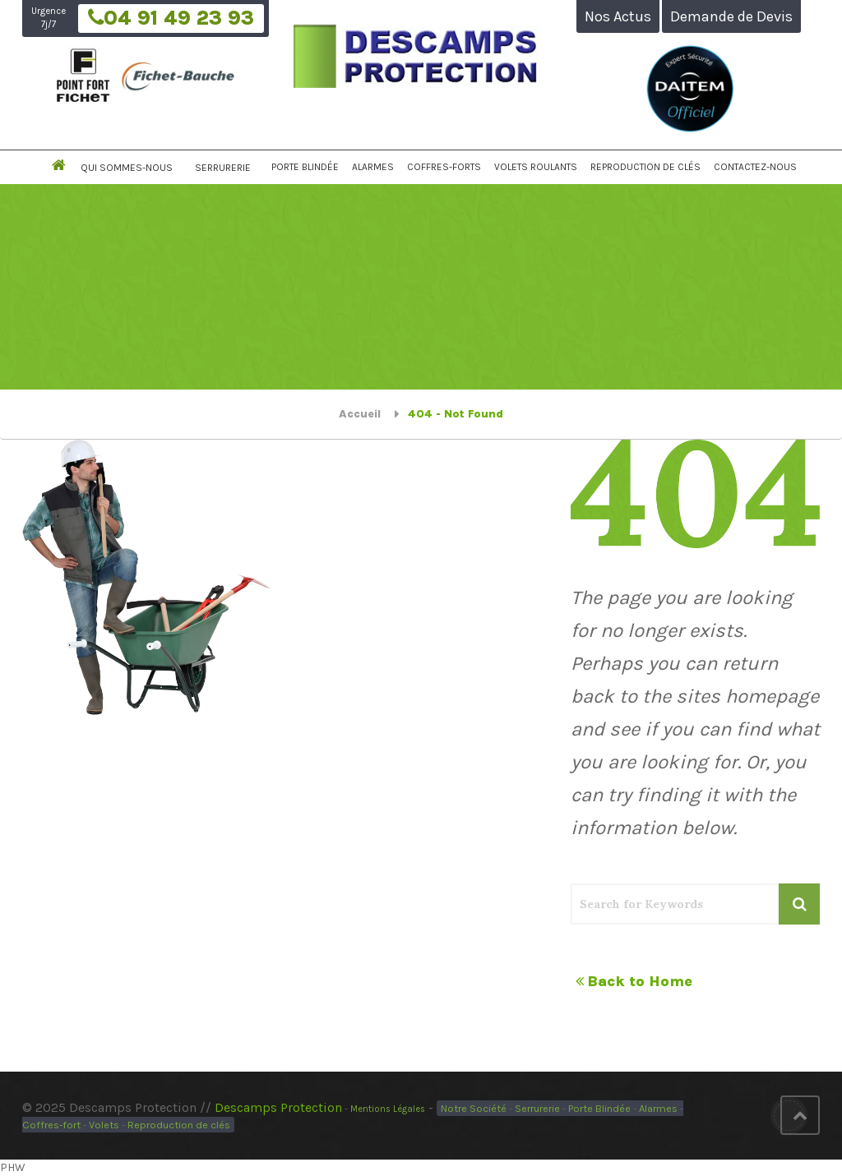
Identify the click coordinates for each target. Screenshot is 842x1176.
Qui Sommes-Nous (127, 167)
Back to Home (634, 981)
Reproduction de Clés (645, 167)
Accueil (360, 414)
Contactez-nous (755, 167)
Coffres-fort (51, 1124)
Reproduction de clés (178, 1124)
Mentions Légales (387, 1109)
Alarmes (373, 167)
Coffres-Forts (444, 167)
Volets (104, 1124)
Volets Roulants (535, 167)
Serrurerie (223, 167)
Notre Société (474, 1108)
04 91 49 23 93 (171, 18)
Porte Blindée (305, 167)
